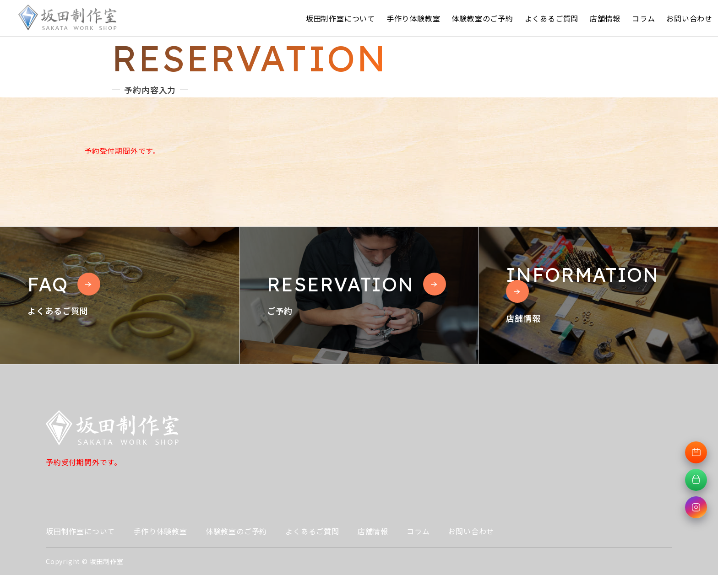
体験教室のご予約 (482, 18)
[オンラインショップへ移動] (696, 480)
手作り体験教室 (413, 18)
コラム (643, 18)
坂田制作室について (340, 18)
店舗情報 (605, 18)
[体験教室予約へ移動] (696, 452)
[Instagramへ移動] (696, 507)
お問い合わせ (689, 18)
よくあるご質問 (552, 18)
